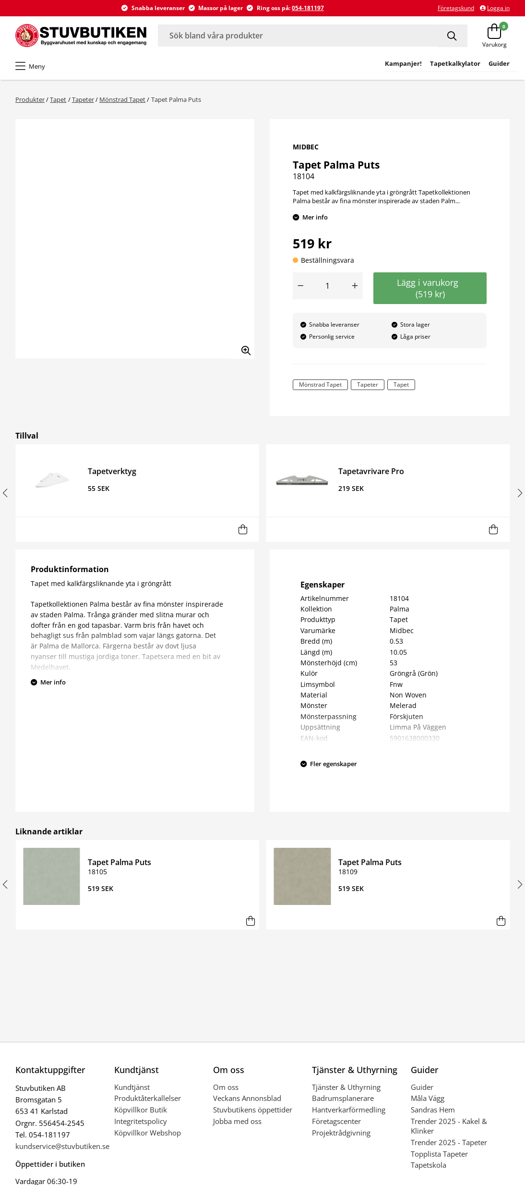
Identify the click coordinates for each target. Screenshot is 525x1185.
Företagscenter (336, 1121)
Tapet (58, 99)
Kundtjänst (132, 1087)
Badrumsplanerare (343, 1098)
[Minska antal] (300, 285)
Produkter (30, 99)
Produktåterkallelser (147, 1098)
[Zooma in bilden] (242, 347)
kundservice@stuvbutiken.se (62, 1146)
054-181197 (308, 8)
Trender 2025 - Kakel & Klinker (449, 1126)
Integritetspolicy (140, 1121)
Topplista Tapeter (439, 1154)
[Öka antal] (355, 285)
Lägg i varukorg (430, 288)
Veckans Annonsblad (247, 1098)
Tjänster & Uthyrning (346, 1087)
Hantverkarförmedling (348, 1109)
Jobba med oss (237, 1121)
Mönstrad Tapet (122, 99)
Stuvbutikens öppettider (252, 1109)
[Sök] (452, 35)
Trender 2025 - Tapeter (449, 1142)
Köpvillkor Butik (140, 1109)
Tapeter (83, 99)
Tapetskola (428, 1165)
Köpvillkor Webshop (147, 1132)
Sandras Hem (433, 1109)
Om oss (226, 1087)
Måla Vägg (427, 1098)
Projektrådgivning (341, 1132)
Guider (422, 1087)
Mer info (315, 217)
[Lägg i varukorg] (242, 529)
